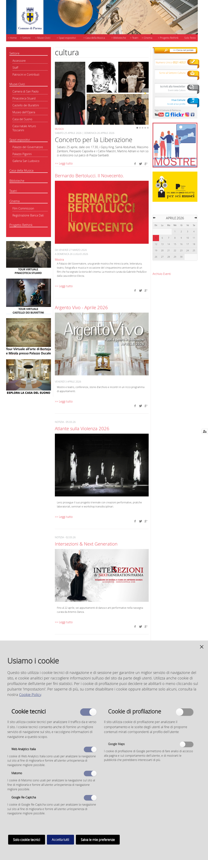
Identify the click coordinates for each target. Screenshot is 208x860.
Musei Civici (17, 84)
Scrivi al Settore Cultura (172, 72)
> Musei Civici (42, 37)
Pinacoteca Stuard (23, 98)
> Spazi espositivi (66, 37)
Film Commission (23, 208)
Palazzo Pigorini (22, 154)
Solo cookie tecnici (26, 839)
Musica (59, 128)
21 (168, 250)
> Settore (25, 37)
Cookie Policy (30, 694)
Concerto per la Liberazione (93, 140)
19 (156, 250)
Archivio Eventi (162, 274)
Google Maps (116, 744)
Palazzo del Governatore (27, 147)
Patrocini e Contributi (25, 74)
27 (162, 257)
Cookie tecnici (28, 711)
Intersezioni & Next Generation (86, 544)
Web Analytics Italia (23, 749)
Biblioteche (16, 181)
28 (168, 257)
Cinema (14, 201)
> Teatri (134, 37)
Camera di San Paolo (25, 91)
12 (156, 244)
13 (162, 244)
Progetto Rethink (20, 225)
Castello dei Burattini (25, 105)
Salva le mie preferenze (98, 839)
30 (181, 257)
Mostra (59, 259)
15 (175, 244)
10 (187, 238)
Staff (15, 67)
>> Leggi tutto (64, 163)
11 (194, 238)
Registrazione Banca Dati (28, 215)
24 (187, 250)
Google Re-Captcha (23, 797)
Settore (14, 53)
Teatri (13, 191)
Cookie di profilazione (134, 711)
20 (162, 250)
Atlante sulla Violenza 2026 (82, 428)
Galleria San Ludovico (25, 161)
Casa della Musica (21, 170)
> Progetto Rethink (168, 37)
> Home (12, 37)
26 (156, 257)
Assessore (19, 61)
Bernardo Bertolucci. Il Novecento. (89, 176)
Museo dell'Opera (23, 112)
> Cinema (147, 37)
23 (181, 250)
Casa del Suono (22, 119)
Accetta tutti (60, 839)
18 (194, 244)
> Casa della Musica (94, 37)
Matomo (16, 773)
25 (194, 250)
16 (181, 244)
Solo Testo (190, 37)
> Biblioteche (118, 37)
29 (175, 257)
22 (175, 250)
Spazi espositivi (19, 140)
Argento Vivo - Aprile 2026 (81, 307)
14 (168, 244)
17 (187, 244)
